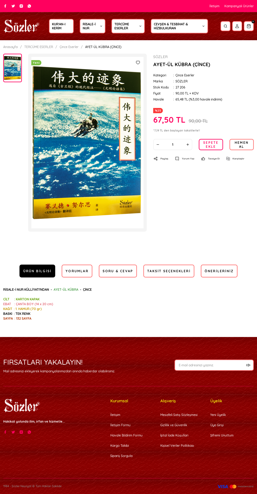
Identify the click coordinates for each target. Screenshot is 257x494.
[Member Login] (237, 26)
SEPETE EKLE (210, 145)
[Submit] (248, 365)
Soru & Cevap (118, 271)
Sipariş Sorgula (121, 456)
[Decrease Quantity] (158, 145)
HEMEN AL (242, 145)
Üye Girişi (217, 425)
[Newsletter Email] (214, 365)
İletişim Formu (120, 425)
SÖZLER (181, 81)
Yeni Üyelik (218, 415)
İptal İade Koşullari (174, 435)
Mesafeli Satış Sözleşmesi (179, 415)
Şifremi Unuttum (222, 435)
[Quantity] (173, 145)
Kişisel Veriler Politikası (177, 446)
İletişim (214, 6)
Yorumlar (77, 271)
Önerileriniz (219, 271)
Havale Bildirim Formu (126, 435)
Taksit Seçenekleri (169, 271)
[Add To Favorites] (138, 62)
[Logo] (21, 26)
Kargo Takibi (119, 446)
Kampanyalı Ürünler (239, 6)
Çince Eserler (184, 75)
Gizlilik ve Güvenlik (173, 425)
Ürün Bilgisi (37, 271)
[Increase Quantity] (188, 145)
